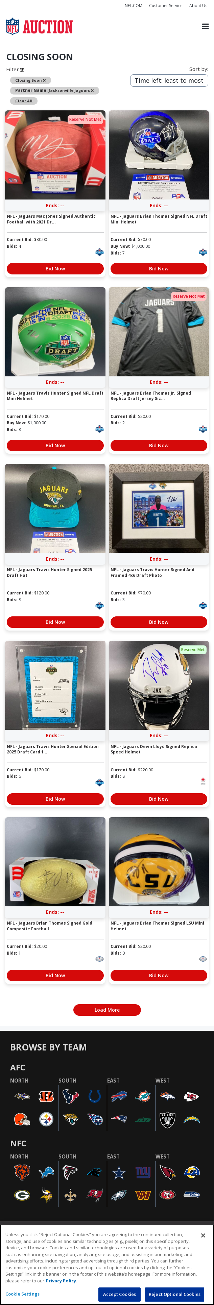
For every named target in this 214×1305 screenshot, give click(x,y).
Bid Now (55, 268)
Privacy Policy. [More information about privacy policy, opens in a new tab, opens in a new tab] (61, 1281)
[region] (107, 1265)
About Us (198, 5)
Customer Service (166, 5)
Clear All (23, 100)
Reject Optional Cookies (174, 1294)
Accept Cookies (119, 1294)
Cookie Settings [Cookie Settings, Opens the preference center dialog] (22, 1294)
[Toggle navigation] (205, 26)
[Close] (203, 1235)
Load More (107, 1010)
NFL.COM (133, 5)
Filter (15, 69)
